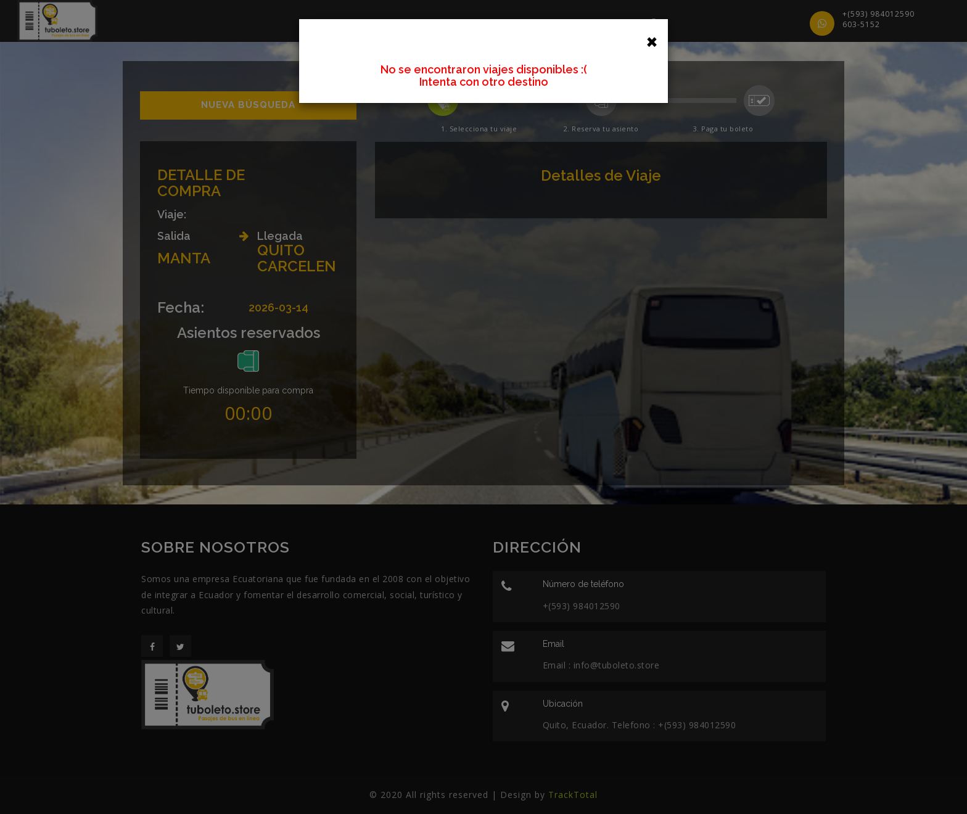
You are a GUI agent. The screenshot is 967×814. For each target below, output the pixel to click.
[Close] (652, 41)
